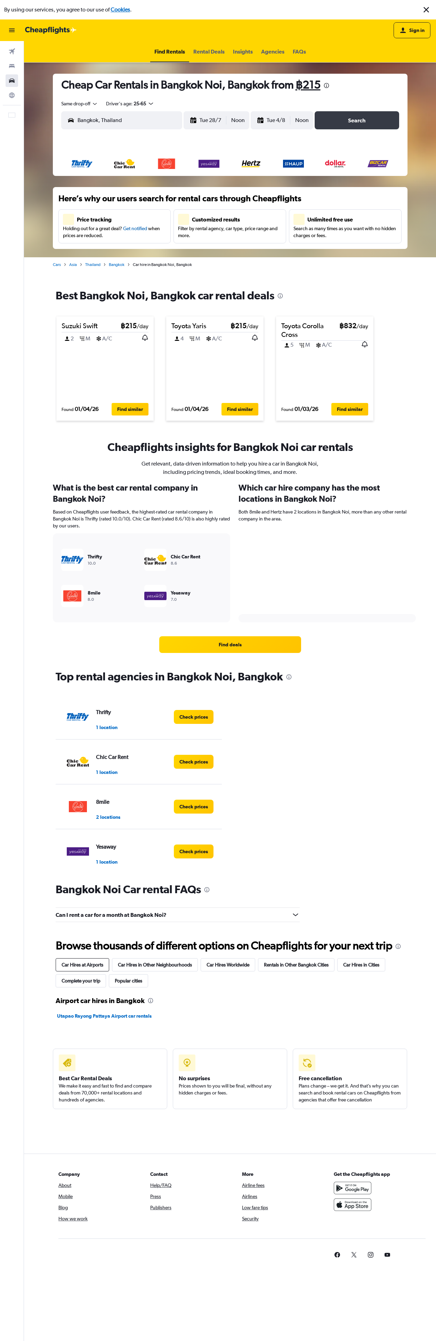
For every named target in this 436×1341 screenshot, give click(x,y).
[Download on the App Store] (352, 1204)
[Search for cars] (12, 81)
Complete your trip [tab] (81, 981)
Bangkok (116, 264)
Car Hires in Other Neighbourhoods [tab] (155, 965)
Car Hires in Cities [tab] (361, 965)
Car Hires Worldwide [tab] (228, 965)
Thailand (92, 264)
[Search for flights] (12, 51)
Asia (73, 264)
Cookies (120, 9)
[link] (230, 644)
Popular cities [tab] (128, 981)
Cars (57, 264)
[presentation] (326, 85)
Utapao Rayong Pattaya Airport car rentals (104, 1016)
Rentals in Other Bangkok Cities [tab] (296, 965)
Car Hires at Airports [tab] (82, 965)
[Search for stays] (12, 66)
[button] (426, 9)
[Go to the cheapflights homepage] (50, 30)
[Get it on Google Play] (352, 1188)
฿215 (308, 84)
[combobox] (79, 103)
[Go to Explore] (12, 95)
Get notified (135, 228)
